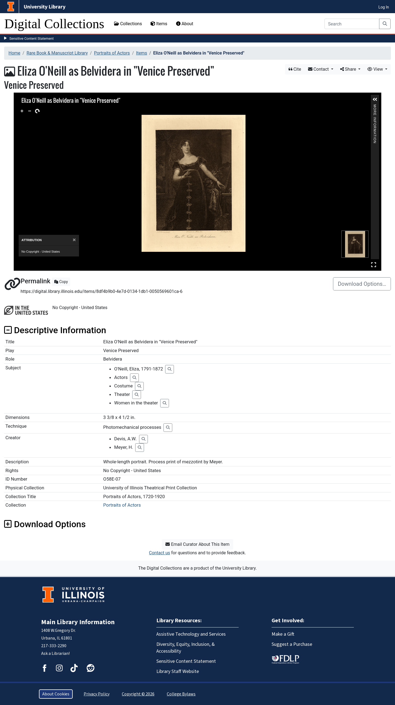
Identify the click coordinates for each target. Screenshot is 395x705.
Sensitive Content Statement (31, 38)
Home (14, 53)
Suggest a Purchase (292, 644)
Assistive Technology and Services (191, 634)
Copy (61, 281)
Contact (319, 69)
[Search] (352, 24)
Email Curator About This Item (197, 544)
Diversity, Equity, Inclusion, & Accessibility (185, 648)
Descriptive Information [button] (55, 330)
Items (159, 23)
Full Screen (373, 264)
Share (348, 69)
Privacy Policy (96, 694)
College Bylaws (181, 694)
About (184, 23)
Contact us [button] (159, 552)
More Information (375, 106)
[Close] (74, 240)
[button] (375, 99)
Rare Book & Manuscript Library (57, 53)
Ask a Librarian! (55, 653)
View (375, 69)
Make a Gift (283, 634)
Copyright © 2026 (138, 694)
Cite (295, 69)
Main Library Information (78, 622)
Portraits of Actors (112, 53)
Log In (384, 7)
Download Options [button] (45, 524)
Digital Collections (54, 23)
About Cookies (55, 694)
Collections (128, 23)
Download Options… (362, 284)
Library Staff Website (177, 671)
